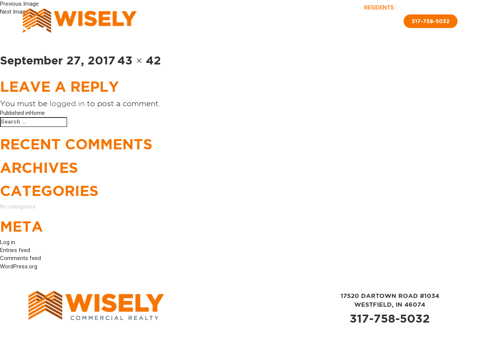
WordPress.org (18, 266)
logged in (67, 103)
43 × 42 (139, 60)
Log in (7, 242)
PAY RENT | (414, 8)
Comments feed (20, 258)
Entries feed (15, 250)
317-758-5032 (390, 318)
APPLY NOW (443, 8)
